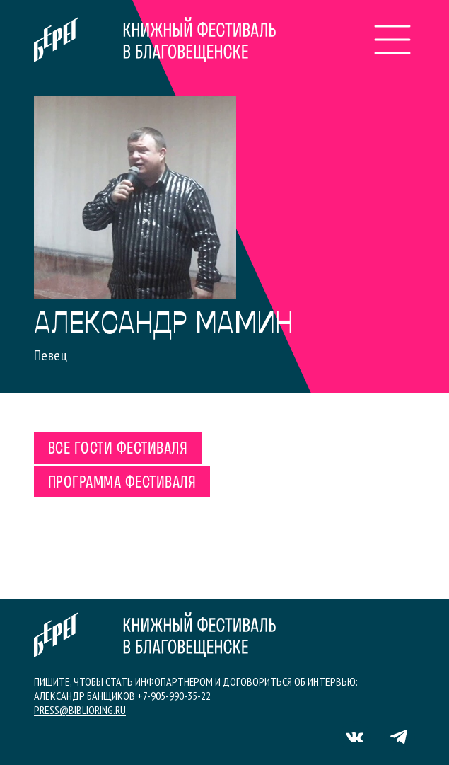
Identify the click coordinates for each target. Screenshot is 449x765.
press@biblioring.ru (80, 710)
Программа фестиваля (122, 483)
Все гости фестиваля (117, 449)
